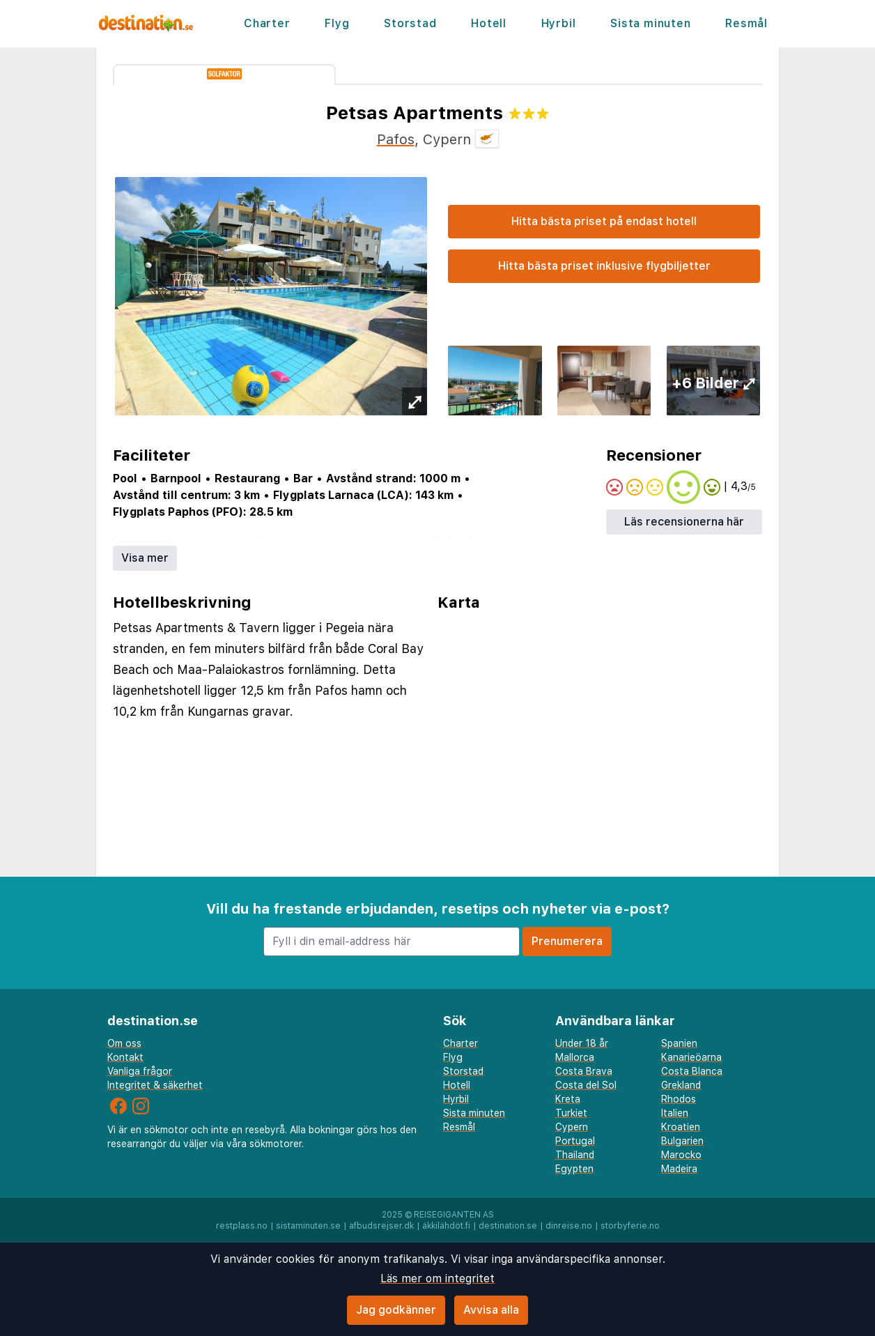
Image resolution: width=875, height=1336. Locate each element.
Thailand (574, 1154)
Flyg (337, 23)
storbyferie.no (630, 1226)
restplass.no (242, 1226)
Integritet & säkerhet (155, 1085)
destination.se (508, 1226)
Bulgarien (682, 1140)
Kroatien (680, 1126)
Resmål (746, 23)
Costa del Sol (586, 1085)
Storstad (410, 23)
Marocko (681, 1154)
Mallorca (574, 1057)
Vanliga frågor (139, 1071)
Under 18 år (581, 1043)
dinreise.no (568, 1226)
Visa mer (145, 558)
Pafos (396, 139)
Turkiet (571, 1113)
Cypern (571, 1126)
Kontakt (125, 1057)
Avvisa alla (491, 1309)
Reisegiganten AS (454, 1215)
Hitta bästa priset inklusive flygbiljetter (604, 265)
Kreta (567, 1099)
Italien (674, 1113)
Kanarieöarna (691, 1057)
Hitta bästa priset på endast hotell (604, 221)
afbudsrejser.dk (381, 1226)
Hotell (488, 23)
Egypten (574, 1168)
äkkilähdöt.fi (446, 1226)
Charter (267, 23)
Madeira (679, 1168)
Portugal (575, 1140)
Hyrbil (558, 23)
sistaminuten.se (308, 1226)
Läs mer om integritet (437, 1278)
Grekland (681, 1085)
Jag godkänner (396, 1309)
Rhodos (678, 1099)
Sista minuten (650, 23)
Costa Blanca (691, 1071)
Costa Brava (583, 1071)
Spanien (679, 1043)
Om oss (124, 1043)
